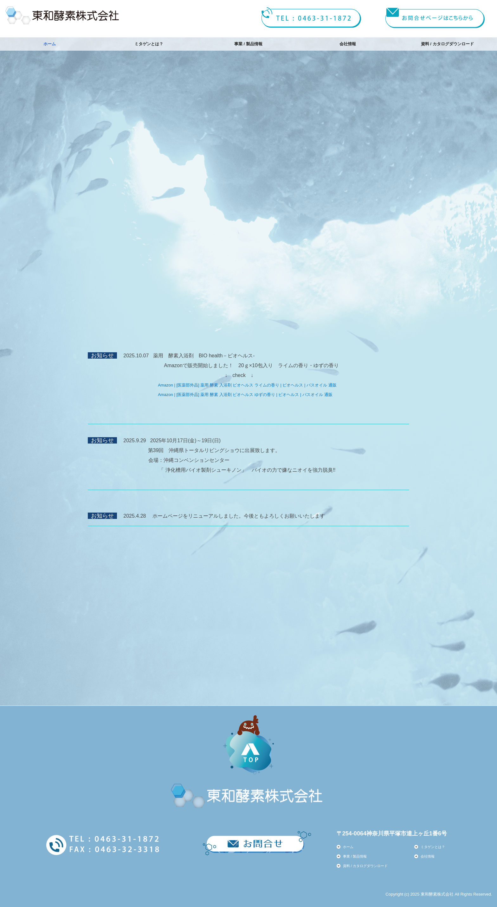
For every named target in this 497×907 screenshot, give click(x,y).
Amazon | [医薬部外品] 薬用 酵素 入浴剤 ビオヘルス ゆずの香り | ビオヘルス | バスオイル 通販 (245, 394)
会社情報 (347, 44)
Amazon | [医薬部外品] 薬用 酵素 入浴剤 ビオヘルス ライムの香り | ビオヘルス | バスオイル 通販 (247, 385)
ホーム (49, 44)
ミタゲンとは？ (148, 44)
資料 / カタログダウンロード (447, 44)
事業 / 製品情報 (248, 44)
